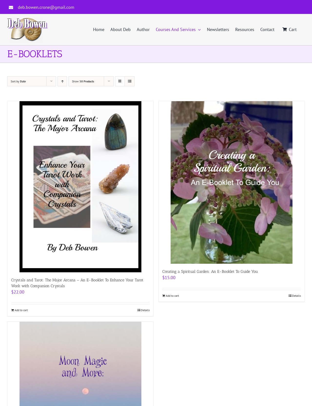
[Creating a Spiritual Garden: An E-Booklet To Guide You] (231, 182)
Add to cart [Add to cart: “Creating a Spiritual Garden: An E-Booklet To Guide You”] (172, 295)
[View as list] (129, 81)
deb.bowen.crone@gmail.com (46, 7)
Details (145, 310)
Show (83, 81)
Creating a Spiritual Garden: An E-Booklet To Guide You (210, 271)
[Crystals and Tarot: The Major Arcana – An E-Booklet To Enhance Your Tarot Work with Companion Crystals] (80, 186)
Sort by (18, 81)
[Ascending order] (62, 81)
